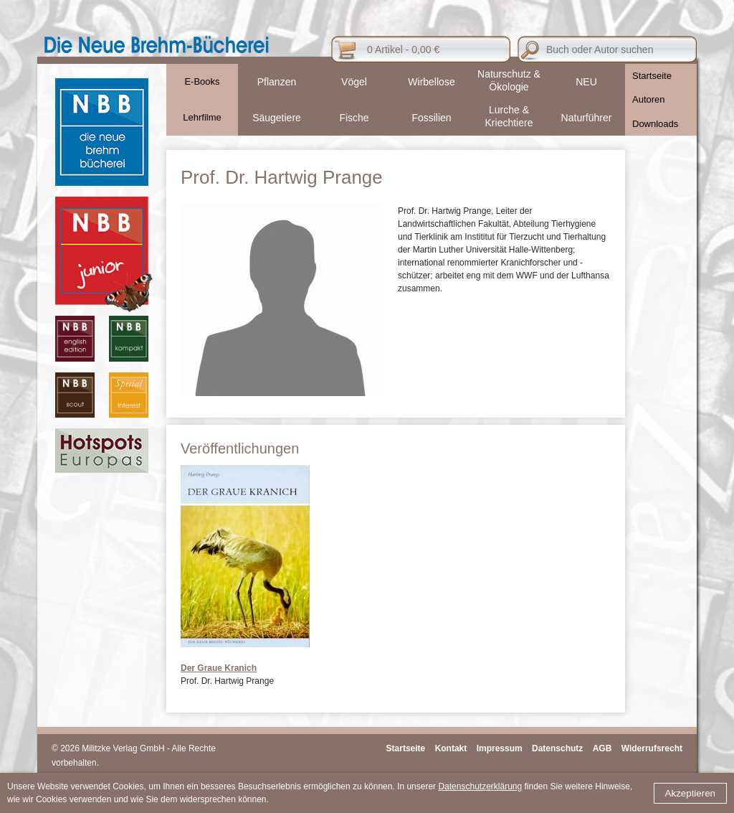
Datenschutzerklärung (480, 786)
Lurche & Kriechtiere (509, 116)
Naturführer (586, 117)
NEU (586, 82)
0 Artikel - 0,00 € (403, 49)
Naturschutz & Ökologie (508, 80)
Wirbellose (431, 82)
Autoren (648, 99)
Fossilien (431, 117)
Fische (353, 117)
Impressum (500, 748)
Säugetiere (276, 117)
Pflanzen (276, 82)
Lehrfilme (202, 117)
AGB (602, 748)
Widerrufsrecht (651, 748)
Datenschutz (557, 748)
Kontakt (451, 748)
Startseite (652, 75)
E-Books (201, 81)
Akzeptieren (690, 793)
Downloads (655, 123)
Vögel (354, 82)
